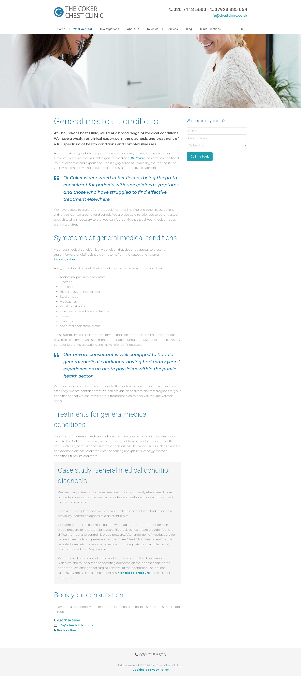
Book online (66, 630)
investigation (64, 259)
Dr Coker (138, 158)
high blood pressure (133, 573)
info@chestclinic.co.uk (228, 15)
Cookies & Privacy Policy (150, 669)
